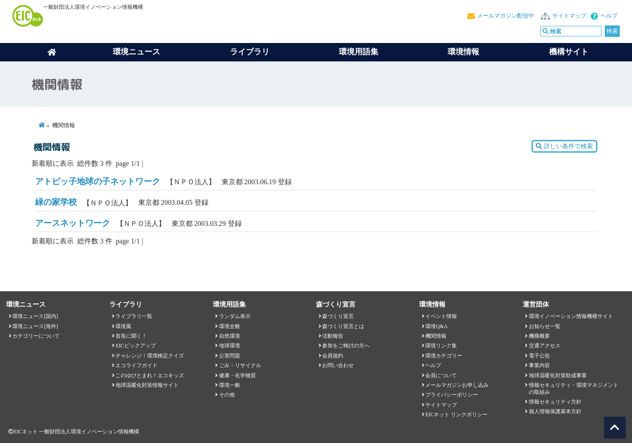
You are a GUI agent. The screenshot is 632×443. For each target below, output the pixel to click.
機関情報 (435, 336)
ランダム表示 (235, 316)
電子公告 (539, 356)
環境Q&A (436, 326)
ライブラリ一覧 (133, 316)
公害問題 (229, 356)
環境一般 (229, 385)
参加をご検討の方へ (346, 346)
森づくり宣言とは (343, 326)
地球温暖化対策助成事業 (558, 375)
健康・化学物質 (237, 375)
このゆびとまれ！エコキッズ (149, 375)
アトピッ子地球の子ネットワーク (97, 181)
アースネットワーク (72, 223)
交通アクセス (544, 346)
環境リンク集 (441, 346)
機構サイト (569, 51)
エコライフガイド (136, 365)
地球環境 (229, 346)
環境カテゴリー (443, 356)
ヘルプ (609, 16)
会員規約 (332, 356)
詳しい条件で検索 (564, 146)
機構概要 (539, 336)
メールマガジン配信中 (505, 16)
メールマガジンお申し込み (456, 385)
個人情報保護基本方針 (555, 411)
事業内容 (539, 365)
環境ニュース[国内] (35, 316)
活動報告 (332, 336)
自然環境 (229, 336)
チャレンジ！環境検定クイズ (149, 356)
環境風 (123, 326)
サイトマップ (569, 16)
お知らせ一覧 (544, 326)
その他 (227, 395)
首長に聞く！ (131, 336)
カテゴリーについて (36, 336)
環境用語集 (358, 51)
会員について (441, 375)
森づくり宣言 (338, 316)
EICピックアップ (135, 346)
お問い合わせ (338, 365)
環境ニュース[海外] (35, 326)
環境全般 (229, 326)
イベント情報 (441, 316)
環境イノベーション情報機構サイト (571, 316)
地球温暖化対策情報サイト (147, 385)
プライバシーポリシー (451, 395)
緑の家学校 (56, 202)
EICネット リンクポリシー (456, 414)
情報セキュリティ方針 (555, 402)
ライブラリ (249, 51)
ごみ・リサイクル (240, 365)
